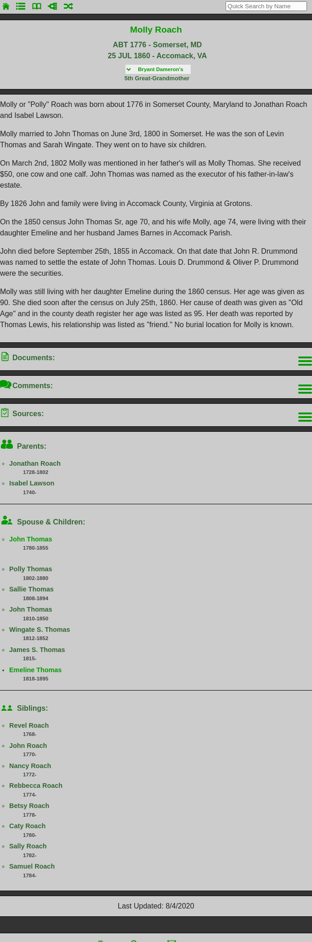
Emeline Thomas (35, 670)
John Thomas (30, 539)
